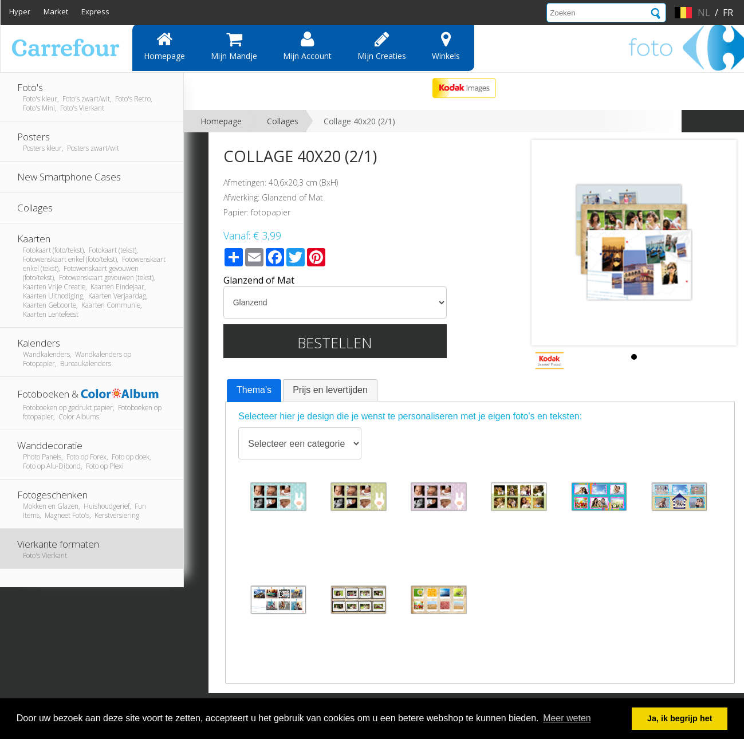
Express (95, 11)
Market (56, 11)
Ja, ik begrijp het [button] (679, 718)
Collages (282, 121)
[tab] (254, 390)
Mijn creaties (381, 45)
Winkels (446, 45)
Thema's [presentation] (254, 390)
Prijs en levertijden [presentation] (330, 390)
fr (728, 12)
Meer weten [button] (567, 718)
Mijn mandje (234, 45)
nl (704, 12)
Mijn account (307, 45)
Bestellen (334, 342)
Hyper (19, 11)
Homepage (164, 45)
